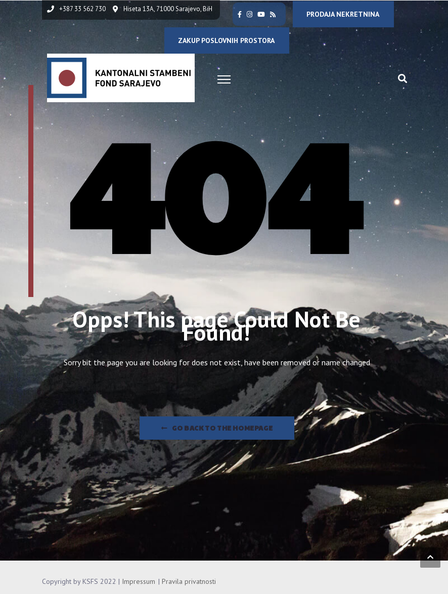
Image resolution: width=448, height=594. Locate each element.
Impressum (138, 581)
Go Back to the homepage (217, 428)
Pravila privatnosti (189, 581)
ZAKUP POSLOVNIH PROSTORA (226, 40)
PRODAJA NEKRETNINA (342, 14)
